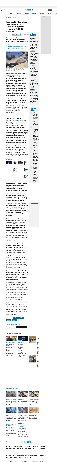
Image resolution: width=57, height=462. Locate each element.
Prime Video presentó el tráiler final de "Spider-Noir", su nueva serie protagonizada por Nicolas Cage (34, 97)
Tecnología (40, 453)
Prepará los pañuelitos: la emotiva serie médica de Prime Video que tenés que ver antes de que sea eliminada (34, 44)
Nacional (9, 451)
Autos (22, 453)
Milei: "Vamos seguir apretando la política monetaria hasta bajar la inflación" (15, 166)
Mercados (20, 448)
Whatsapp (22, 441)
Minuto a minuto (22, 413)
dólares (24, 144)
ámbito (8, 17)
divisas (17, 120)
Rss (46, 453)
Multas (21, 457)
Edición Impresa (32, 451)
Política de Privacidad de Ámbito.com (26, 455)
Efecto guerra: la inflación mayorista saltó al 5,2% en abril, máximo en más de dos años (17, 45)
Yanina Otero (9, 34)
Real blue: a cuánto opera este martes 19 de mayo (34, 418)
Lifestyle (42, 448)
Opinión (49, 13)
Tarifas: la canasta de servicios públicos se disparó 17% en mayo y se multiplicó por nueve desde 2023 (22, 350)
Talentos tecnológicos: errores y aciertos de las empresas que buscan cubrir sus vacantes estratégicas (34, 70)
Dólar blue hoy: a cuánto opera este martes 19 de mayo (34, 402)
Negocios (42, 13)
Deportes (23, 451)
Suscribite (21, 326)
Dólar (11, 13)
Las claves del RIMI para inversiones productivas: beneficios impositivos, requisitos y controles (10, 349)
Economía (19, 13)
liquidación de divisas (20, 17)
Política (34, 13)
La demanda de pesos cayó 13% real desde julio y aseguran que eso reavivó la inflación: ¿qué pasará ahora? (36, 136)
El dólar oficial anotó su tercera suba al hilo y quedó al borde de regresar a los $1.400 (35, 174)
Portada (8, 446)
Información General (12, 453)
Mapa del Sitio (10, 455)
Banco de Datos (10, 448)
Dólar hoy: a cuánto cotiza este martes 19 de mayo (11, 418)
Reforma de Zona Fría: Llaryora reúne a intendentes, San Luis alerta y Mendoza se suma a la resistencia (34, 84)
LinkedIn (16, 441)
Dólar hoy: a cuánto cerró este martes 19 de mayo (23, 402)
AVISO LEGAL (42, 455)
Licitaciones (28, 457)
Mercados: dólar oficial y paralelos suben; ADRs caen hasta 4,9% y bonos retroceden (23, 419)
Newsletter (54, 13)
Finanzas (27, 13)
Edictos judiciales (11, 457)
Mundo (16, 451)
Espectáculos (30, 453)
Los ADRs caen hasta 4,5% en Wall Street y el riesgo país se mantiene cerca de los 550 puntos (36, 156)
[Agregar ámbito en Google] (16, 34)
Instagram (13, 441)
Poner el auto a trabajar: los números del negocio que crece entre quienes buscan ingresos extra (26, 169)
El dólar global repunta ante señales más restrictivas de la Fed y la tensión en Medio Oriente (23, 432)
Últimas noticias (18, 446)
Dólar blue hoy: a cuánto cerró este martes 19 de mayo (11, 402)
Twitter (7, 441)
